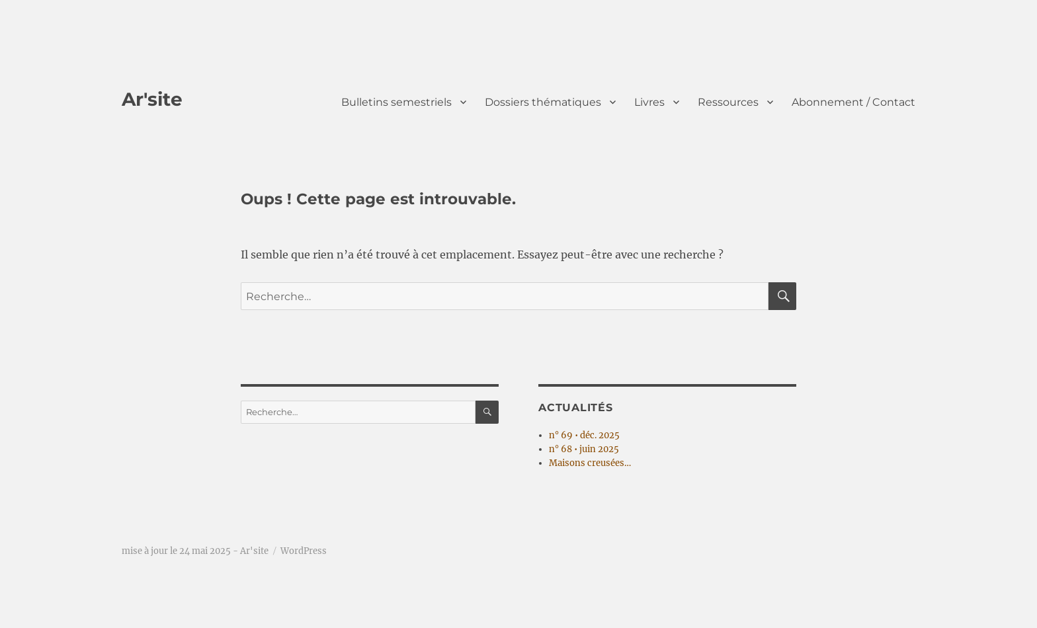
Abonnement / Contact (853, 102)
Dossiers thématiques (543, 102)
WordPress (303, 551)
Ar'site (152, 99)
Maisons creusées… (590, 463)
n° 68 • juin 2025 (584, 449)
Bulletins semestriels (396, 102)
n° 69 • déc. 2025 (584, 435)
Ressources (728, 102)
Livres (649, 102)
